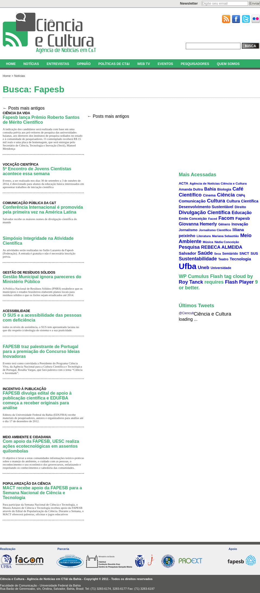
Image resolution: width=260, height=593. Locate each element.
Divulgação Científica (204, 212)
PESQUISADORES (195, 64)
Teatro (223, 259)
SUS (254, 253)
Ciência (226, 195)
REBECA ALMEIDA (221, 247)
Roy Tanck (191, 282)
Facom (226, 218)
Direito (240, 207)
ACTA (183, 183)
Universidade (221, 268)
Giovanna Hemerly (198, 223)
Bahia (210, 189)
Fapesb (242, 218)
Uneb (203, 267)
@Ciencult (186, 313)
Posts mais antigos (24, 108)
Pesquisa (189, 247)
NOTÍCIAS (31, 64)
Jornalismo (188, 230)
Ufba (187, 266)
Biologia (224, 189)
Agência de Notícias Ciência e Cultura (218, 183)
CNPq (240, 195)
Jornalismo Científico (215, 230)
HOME (11, 64)
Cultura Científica (242, 201)
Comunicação (192, 201)
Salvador (187, 253)
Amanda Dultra (191, 189)
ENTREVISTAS (58, 64)
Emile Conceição (193, 219)
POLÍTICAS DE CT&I (113, 64)
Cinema (209, 195)
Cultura (216, 201)
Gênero (224, 224)
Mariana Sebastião (225, 236)
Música (208, 242)
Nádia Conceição (226, 242)
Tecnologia (240, 259)
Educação (242, 212)
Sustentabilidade (198, 258)
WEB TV (143, 64)
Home (7, 75)
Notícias (19, 75)
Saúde (205, 253)
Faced (212, 218)
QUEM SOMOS (228, 64)
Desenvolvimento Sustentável (206, 207)
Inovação (240, 224)
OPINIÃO (84, 64)
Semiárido (230, 253)
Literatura (204, 236)
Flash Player (239, 282)
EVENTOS (165, 64)
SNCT (244, 253)
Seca (217, 253)
